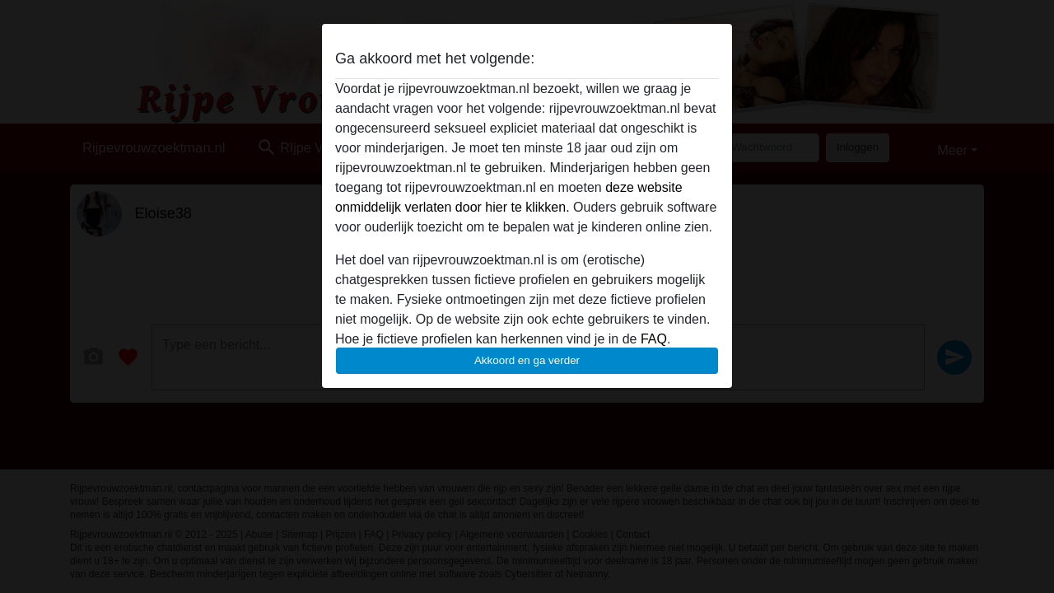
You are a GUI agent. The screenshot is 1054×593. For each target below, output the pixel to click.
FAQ (654, 339)
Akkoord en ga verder (527, 360)
